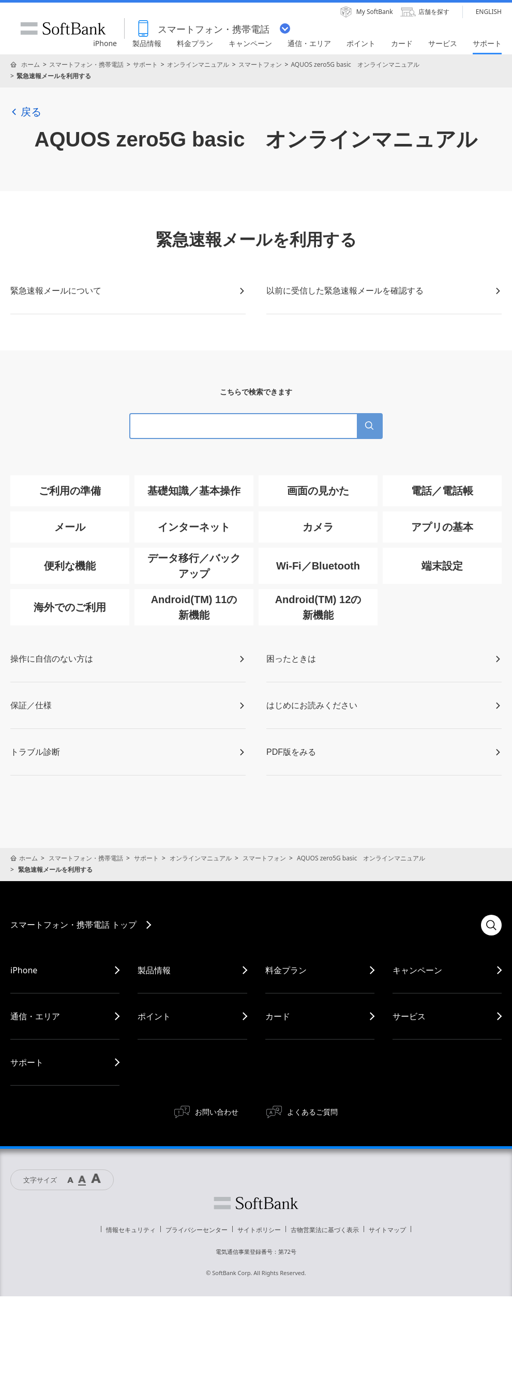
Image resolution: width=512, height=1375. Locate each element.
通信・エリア (35, 1016)
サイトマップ (387, 1229)
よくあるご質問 (312, 1112)
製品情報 (154, 970)
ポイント (154, 1016)
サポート (145, 64)
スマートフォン (260, 64)
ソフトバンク (256, 1203)
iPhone (23, 970)
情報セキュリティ (131, 1229)
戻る (25, 112)
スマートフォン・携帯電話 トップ (73, 924)
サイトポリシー (259, 1229)
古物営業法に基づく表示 (325, 1229)
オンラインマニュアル (198, 64)
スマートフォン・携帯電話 (86, 64)
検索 (491, 925)
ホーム (30, 64)
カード (277, 1016)
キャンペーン (417, 970)
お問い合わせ (216, 1112)
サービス (409, 1016)
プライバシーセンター (196, 1229)
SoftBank (63, 28)
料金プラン (286, 970)
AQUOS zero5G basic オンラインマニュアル (355, 64)
